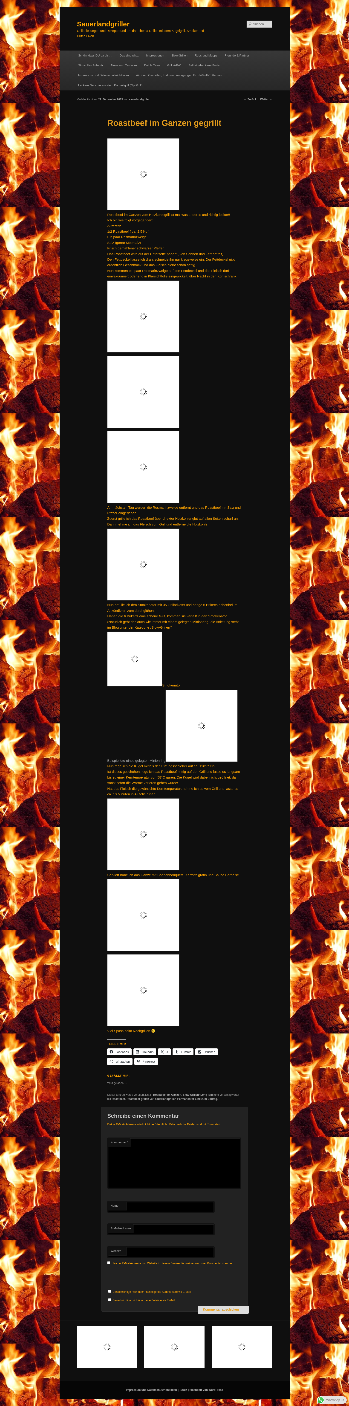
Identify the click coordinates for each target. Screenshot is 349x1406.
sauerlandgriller (139, 99)
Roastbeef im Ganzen (167, 1094)
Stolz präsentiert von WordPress (201, 1390)
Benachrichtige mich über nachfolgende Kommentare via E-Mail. (152, 1291)
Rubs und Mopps (206, 55)
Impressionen (155, 55)
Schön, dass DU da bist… (95, 55)
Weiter (266, 99)
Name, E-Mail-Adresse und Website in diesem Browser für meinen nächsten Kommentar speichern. (174, 1263)
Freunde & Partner (237, 55)
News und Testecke (124, 65)
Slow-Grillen (179, 55)
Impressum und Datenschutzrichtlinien (103, 75)
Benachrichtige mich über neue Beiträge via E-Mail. (144, 1300)
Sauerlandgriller (103, 24)
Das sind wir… (129, 55)
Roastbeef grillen (138, 1099)
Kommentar (119, 1142)
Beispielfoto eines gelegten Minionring (172, 760)
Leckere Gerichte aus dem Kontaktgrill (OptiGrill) (110, 85)
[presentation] (142, 1278)
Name (114, 1205)
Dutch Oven (152, 65)
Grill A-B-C (174, 65)
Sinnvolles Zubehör (91, 65)
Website (115, 1251)
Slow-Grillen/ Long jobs (198, 1094)
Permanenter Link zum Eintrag (197, 1099)
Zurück (250, 99)
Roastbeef (118, 1099)
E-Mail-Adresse (120, 1228)
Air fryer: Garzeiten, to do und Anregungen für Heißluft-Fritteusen (179, 75)
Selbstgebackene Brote (204, 65)
